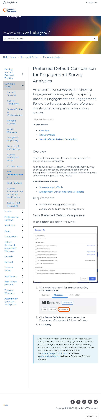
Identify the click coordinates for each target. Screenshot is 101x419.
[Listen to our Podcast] (90, 402)
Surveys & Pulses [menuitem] (9, 85)
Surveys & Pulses (29, 57)
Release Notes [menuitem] (8, 269)
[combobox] (48, 38)
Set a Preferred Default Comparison (58, 139)
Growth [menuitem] (8, 256)
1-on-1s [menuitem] (7, 211)
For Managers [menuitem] (14, 166)
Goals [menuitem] (7, 231)
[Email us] (96, 402)
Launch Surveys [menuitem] (11, 93)
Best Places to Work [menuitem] (10, 283)
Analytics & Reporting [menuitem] (13, 139)
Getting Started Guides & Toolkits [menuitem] (9, 73)
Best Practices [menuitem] (14, 183)
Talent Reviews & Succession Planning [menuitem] (10, 246)
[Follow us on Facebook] (72, 402)
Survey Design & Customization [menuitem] (15, 112)
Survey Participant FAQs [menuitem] (13, 157)
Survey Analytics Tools (51, 187)
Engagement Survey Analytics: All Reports (61, 192)
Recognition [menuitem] (10, 236)
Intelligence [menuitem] (10, 276)
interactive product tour (54, 353)
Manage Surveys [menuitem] (11, 122)
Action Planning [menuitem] (12, 130)
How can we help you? (26, 32)
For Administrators (52, 57)
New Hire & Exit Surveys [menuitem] (13, 147)
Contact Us (92, 2)
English (90, 416)
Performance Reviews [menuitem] (11, 218)
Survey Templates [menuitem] (13, 102)
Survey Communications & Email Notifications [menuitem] (15, 193)
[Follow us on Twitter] (78, 402)
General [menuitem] (8, 262)
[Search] (95, 38)
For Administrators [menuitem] (15, 174)
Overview (44, 130)
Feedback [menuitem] (9, 225)
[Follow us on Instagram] (84, 402)
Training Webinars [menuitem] (9, 291)
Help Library (9, 57)
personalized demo (49, 356)
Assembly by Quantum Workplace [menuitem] (11, 302)
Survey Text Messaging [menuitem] (13, 204)
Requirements (47, 135)
